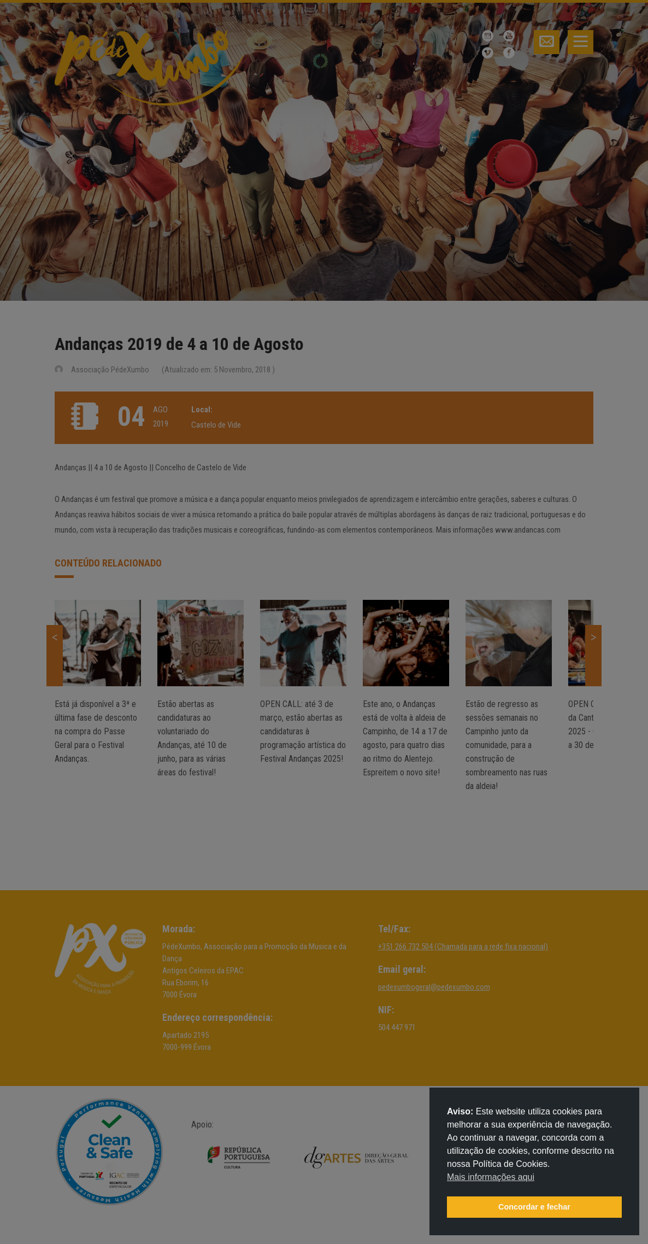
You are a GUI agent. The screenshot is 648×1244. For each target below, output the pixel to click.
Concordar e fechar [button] (534, 1206)
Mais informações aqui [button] (490, 1177)
